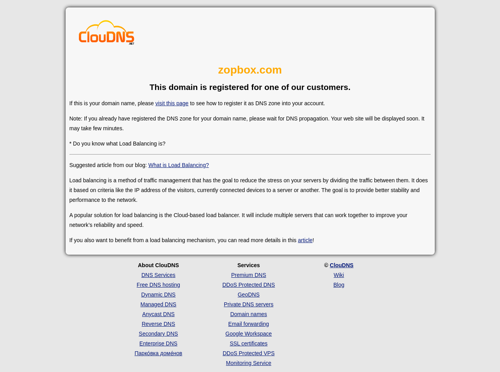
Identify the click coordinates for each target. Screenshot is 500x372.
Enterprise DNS (158, 343)
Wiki (339, 275)
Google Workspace (248, 334)
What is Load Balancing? (178, 165)
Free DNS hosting (158, 285)
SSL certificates (249, 343)
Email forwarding (248, 324)
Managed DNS (159, 304)
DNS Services (158, 275)
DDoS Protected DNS (248, 285)
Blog (338, 285)
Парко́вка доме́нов (158, 353)
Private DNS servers (248, 304)
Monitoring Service (248, 363)
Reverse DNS (158, 324)
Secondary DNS (158, 334)
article (305, 240)
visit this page (172, 103)
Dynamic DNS (158, 294)
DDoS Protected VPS (249, 353)
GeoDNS (248, 294)
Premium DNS (248, 275)
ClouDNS (342, 265)
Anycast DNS (158, 314)
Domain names (248, 314)
